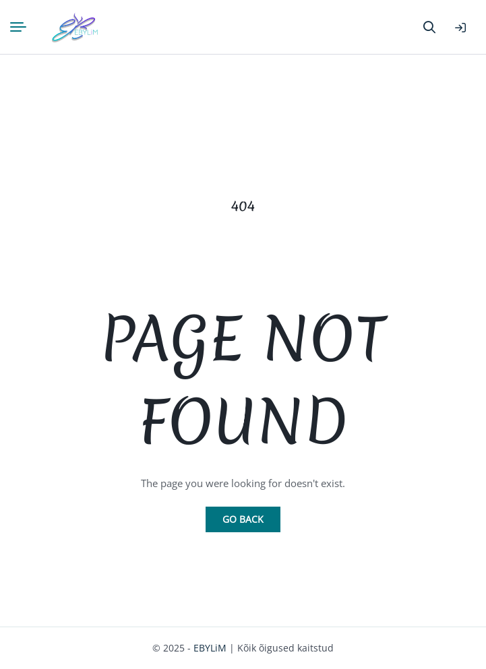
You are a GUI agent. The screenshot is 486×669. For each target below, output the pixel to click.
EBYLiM (209, 647)
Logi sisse (460, 27)
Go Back (243, 519)
